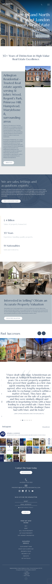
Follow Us (46, 427)
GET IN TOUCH (26, 472)
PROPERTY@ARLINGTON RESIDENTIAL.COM (26, 487)
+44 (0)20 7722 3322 (26, 482)
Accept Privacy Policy (25, 507)
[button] (39, 333)
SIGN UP (26, 512)
